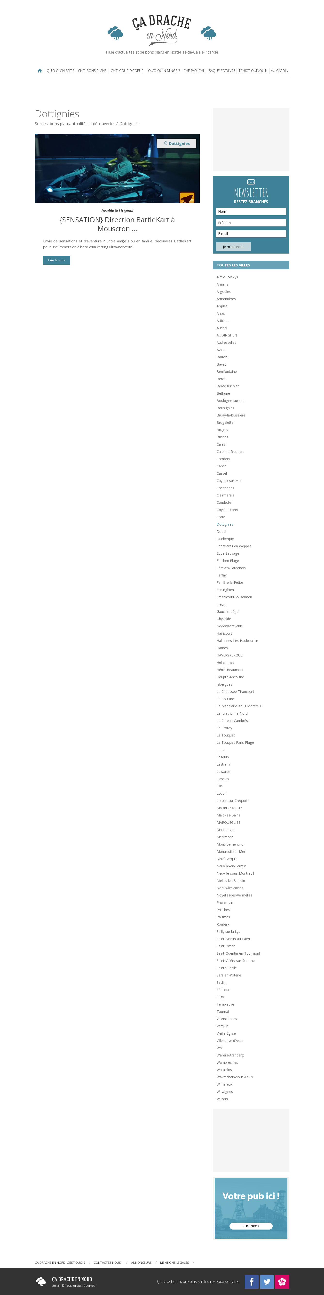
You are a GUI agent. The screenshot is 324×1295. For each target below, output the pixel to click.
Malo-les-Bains (228, 815)
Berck (221, 378)
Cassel (222, 473)
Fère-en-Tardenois (231, 568)
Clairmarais (225, 495)
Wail (220, 1048)
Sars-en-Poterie (229, 975)
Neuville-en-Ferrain (231, 866)
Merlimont (225, 837)
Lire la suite (56, 260)
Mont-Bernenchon (231, 844)
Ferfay (222, 575)
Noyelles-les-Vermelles (234, 895)
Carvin (221, 466)
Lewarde (223, 771)
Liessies (223, 778)
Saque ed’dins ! (222, 70)
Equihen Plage (228, 560)
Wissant (223, 1098)
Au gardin (279, 70)
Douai (221, 531)
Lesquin (223, 757)
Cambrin (223, 458)
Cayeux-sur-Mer (229, 480)
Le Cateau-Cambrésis (233, 720)
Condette (224, 502)
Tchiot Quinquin (253, 70)
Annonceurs (141, 1262)
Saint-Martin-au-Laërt (233, 938)
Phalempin (225, 902)
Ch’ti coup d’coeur (127, 70)
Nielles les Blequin (231, 880)
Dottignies (225, 524)
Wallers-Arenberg (230, 1055)
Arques (222, 306)
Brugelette (225, 422)
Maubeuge (225, 829)
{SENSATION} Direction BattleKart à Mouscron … (117, 224)
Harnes (222, 648)
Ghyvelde (224, 618)
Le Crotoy (224, 728)
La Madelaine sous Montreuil (239, 706)
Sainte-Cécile (227, 968)
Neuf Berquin (227, 858)
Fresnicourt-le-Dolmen (234, 597)
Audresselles (226, 342)
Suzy (220, 997)
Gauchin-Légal (228, 611)
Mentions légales (174, 1262)
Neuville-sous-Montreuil (235, 873)
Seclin (221, 982)
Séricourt (224, 989)
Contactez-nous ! (108, 1262)
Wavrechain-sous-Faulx (235, 1077)
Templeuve (225, 1004)
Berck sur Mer (228, 386)
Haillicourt (224, 633)
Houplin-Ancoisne (230, 677)
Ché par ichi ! (194, 70)
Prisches (223, 909)
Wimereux (224, 1084)
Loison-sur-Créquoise (233, 800)
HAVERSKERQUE (230, 655)
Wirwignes (225, 1091)
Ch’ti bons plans (92, 70)
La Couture (225, 698)
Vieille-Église (226, 1033)
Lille (220, 786)
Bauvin (222, 357)
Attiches (223, 320)
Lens (220, 749)
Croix (221, 517)
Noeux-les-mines (230, 888)
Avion (221, 349)
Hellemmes (225, 662)
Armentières (226, 298)
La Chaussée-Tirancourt (235, 691)
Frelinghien (225, 589)
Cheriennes (225, 488)
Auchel (222, 328)
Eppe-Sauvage (228, 553)
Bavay (221, 364)
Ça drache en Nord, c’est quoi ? (60, 1262)
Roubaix (223, 924)
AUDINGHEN (227, 335)
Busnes (222, 437)
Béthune (223, 393)
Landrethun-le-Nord (232, 713)
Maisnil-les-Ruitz (229, 808)
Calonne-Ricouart (230, 451)
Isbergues (224, 684)
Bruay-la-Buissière (231, 415)
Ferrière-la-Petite (230, 582)
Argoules (224, 291)
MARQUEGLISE (228, 822)
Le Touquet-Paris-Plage (235, 742)
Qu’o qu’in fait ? (60, 70)
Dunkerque (225, 538)
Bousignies (225, 408)
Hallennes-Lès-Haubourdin (237, 640)
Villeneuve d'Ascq (230, 1040)
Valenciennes (227, 1018)
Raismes (223, 917)
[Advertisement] (162, 92)
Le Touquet (226, 735)
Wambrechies (227, 1062)
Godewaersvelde (230, 626)
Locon (222, 793)
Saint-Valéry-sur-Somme (236, 960)
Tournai (223, 1011)
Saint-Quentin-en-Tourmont (238, 953)
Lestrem (223, 764)
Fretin (221, 604)
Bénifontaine (227, 371)
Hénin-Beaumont (230, 669)
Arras (221, 313)
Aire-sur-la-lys (227, 277)
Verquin (222, 1026)
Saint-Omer (226, 946)
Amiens (222, 284)
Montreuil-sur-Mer (231, 851)
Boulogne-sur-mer (231, 400)
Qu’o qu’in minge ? (164, 70)
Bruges (222, 429)
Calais (221, 444)
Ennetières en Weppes (234, 546)
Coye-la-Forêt (227, 509)
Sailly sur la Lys (228, 931)
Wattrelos (224, 1069)
